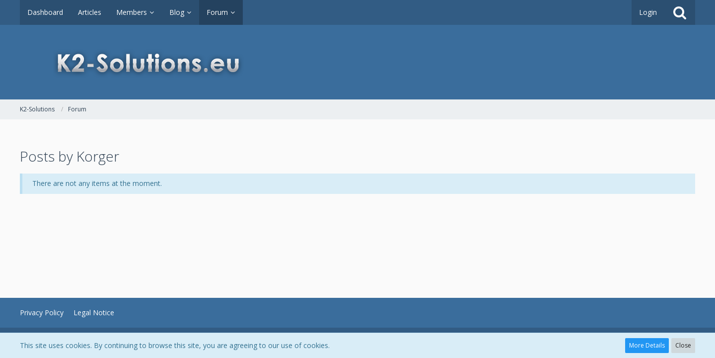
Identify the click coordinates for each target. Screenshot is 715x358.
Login (648, 12)
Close (683, 345)
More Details (647, 345)
